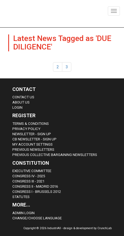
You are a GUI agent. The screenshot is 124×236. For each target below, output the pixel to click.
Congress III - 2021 (28, 181)
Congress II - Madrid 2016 (35, 186)
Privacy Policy (26, 129)
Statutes (21, 197)
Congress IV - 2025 (28, 176)
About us (21, 102)
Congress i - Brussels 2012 (36, 192)
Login (17, 107)
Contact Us (23, 97)
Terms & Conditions (30, 124)
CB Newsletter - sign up (34, 139)
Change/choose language (37, 218)
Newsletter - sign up (31, 134)
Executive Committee (31, 171)
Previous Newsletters (33, 150)
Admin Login (23, 213)
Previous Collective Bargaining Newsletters (54, 155)
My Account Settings (32, 144)
